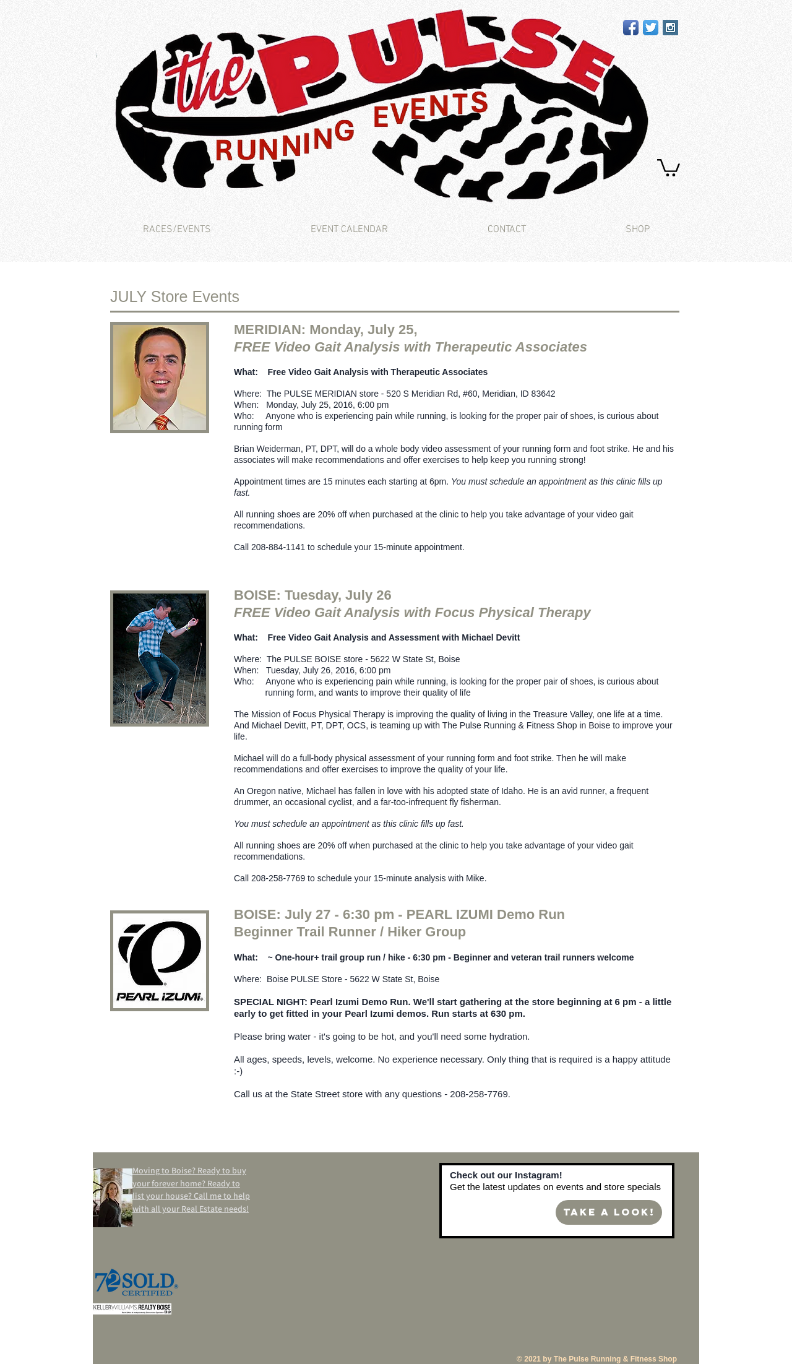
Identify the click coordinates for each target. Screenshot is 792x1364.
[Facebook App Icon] (631, 27)
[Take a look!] (609, 1212)
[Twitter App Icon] (650, 27)
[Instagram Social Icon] (670, 27)
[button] (668, 166)
